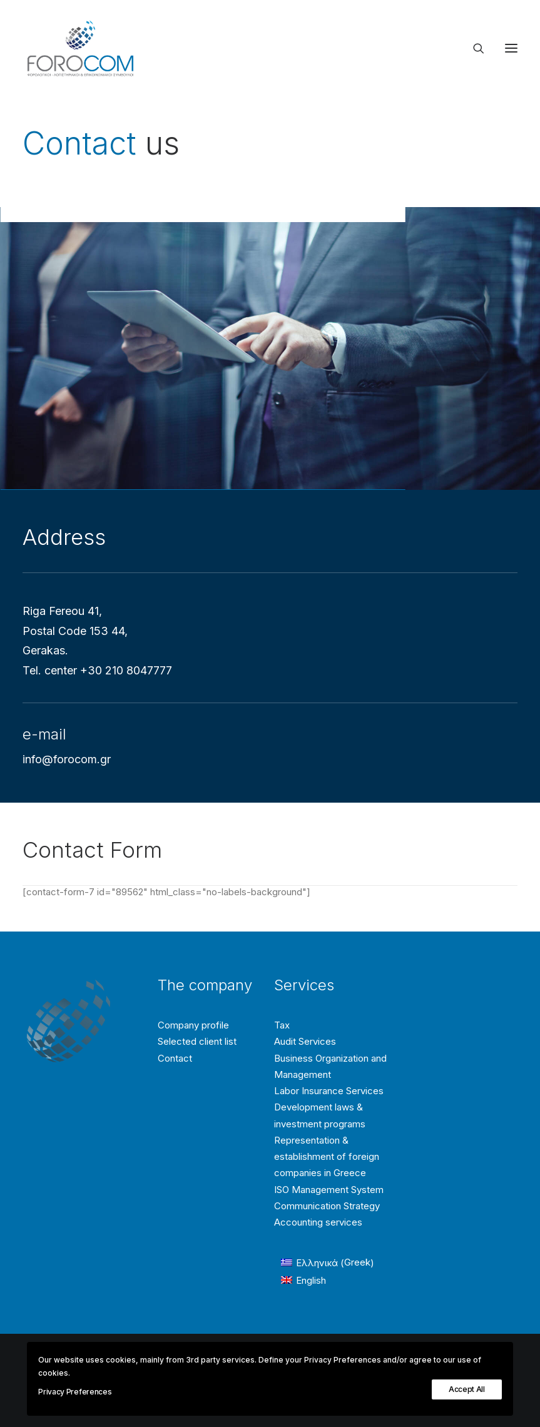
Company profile (193, 1025)
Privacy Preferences (74, 1391)
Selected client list (197, 1041)
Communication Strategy (327, 1206)
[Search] (473, 48)
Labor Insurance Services (329, 1091)
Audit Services (305, 1041)
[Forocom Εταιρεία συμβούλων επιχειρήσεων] (80, 48)
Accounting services (318, 1222)
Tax (282, 1025)
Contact (175, 1058)
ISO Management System (329, 1190)
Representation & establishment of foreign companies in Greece (326, 1156)
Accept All (467, 1389)
